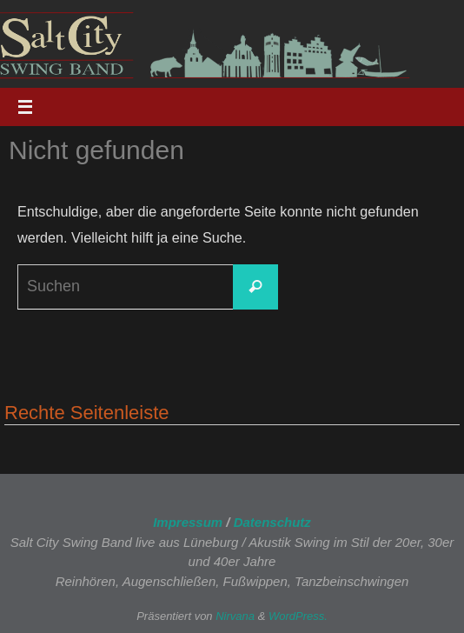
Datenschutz (272, 522)
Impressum (187, 522)
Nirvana (235, 616)
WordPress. (298, 616)
